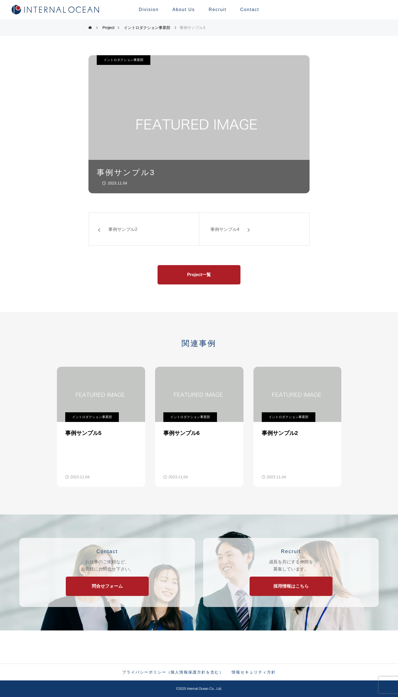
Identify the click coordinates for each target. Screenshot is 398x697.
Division (148, 9)
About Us (183, 9)
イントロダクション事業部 (123, 60)
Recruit (217, 9)
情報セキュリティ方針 (254, 672)
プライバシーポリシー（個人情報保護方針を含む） (172, 672)
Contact (249, 9)
